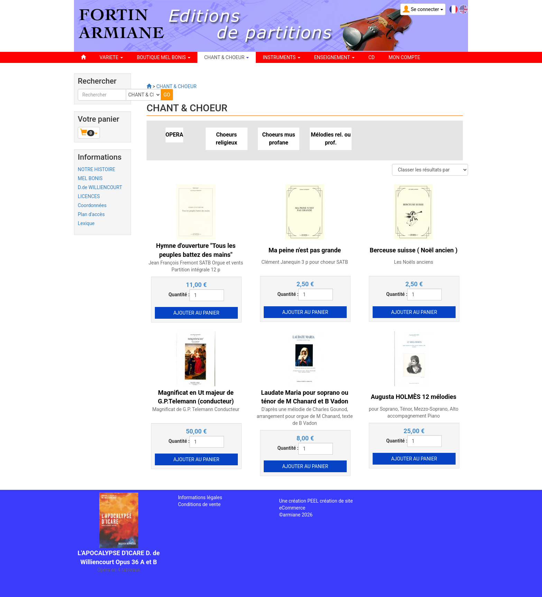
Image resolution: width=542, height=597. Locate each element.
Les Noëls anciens (413, 262)
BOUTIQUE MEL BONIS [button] (163, 57)
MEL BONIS (90, 178)
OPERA (174, 134)
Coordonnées (92, 205)
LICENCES (89, 196)
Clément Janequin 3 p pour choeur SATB (304, 262)
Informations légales (200, 497)
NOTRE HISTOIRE (96, 169)
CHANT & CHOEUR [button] (226, 57)
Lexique (86, 223)
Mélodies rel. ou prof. (331, 138)
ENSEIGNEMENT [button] (334, 57)
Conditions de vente (199, 504)
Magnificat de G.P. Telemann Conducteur (195, 409)
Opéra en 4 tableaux (118, 569)
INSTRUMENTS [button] (281, 57)
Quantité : (178, 294)
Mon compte (404, 57)
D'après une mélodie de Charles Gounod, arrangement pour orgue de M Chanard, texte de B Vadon (305, 416)
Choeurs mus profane (278, 138)
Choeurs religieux (226, 138)
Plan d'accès (91, 214)
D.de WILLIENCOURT (100, 187)
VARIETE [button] (111, 57)
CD (371, 57)
